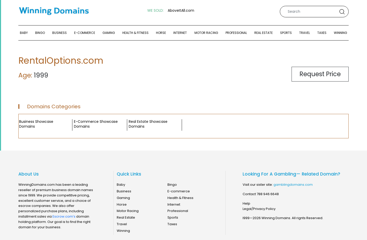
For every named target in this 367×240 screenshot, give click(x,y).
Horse (161, 33)
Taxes (321, 33)
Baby (24, 33)
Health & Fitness (135, 33)
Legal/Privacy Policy (259, 208)
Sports (286, 33)
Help (246, 203)
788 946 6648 (268, 194)
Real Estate (263, 33)
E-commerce (84, 33)
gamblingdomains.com (293, 184)
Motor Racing (206, 33)
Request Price (320, 74)
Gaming (108, 33)
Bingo (40, 33)
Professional (236, 33)
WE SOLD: (155, 10)
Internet (180, 33)
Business (59, 33)
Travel (304, 33)
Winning (340, 33)
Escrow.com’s (64, 216)
